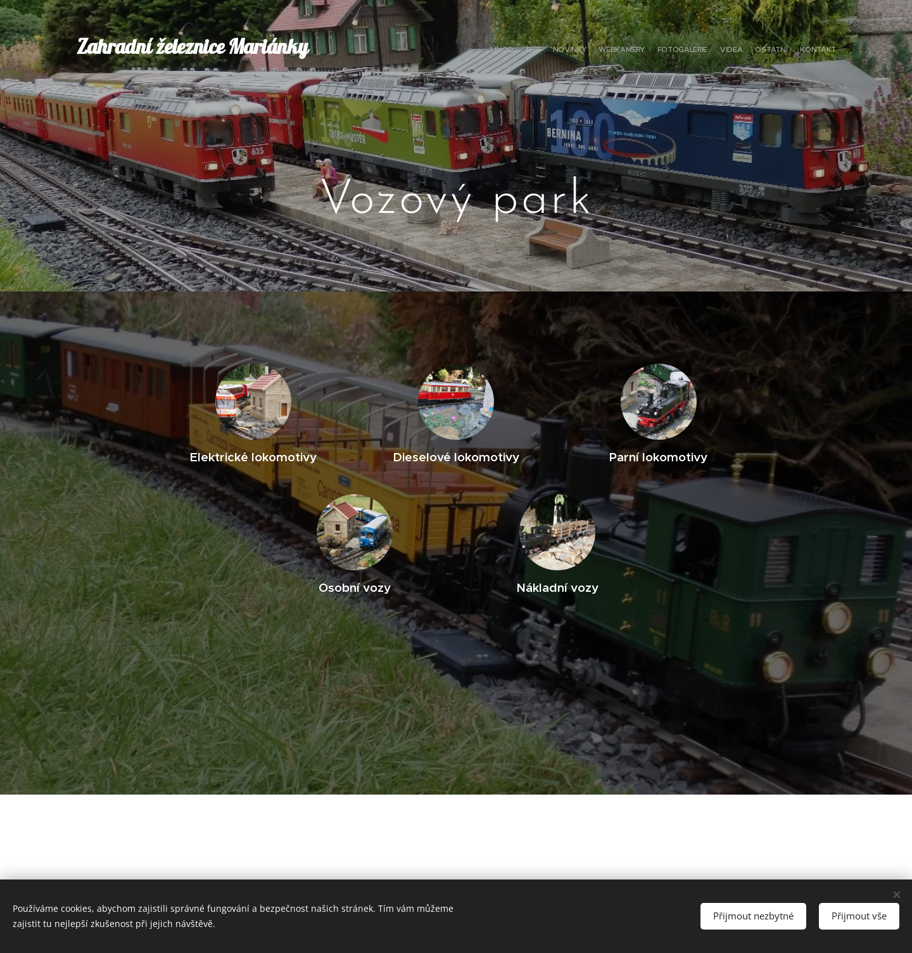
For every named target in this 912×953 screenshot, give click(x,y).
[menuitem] (749, 51)
